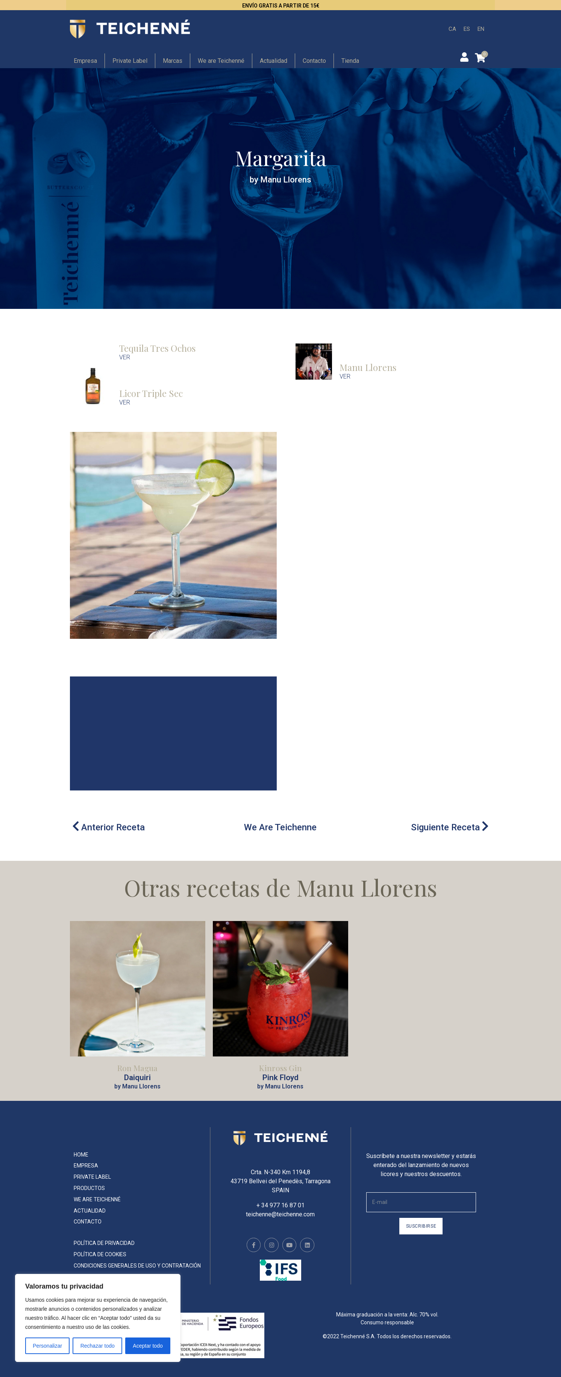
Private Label (129, 60)
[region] (97, 1318)
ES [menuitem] (467, 28)
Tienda (350, 60)
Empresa (85, 60)
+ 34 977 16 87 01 (280, 1205)
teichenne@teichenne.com (280, 1214)
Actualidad (273, 60)
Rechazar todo (97, 1346)
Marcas (172, 60)
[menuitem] (452, 29)
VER (124, 357)
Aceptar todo (147, 1346)
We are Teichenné (221, 60)
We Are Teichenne (280, 827)
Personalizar (47, 1346)
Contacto (314, 60)
